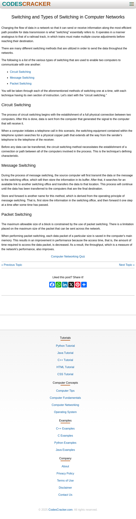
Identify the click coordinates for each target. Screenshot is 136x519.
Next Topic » (127, 264)
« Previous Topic (11, 264)
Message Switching (22, 77)
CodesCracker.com (61, 509)
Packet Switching (21, 83)
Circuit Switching (20, 71)
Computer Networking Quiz (68, 256)
